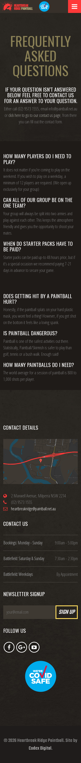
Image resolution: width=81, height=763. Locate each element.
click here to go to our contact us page (34, 115)
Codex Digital (40, 748)
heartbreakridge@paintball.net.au (33, 509)
